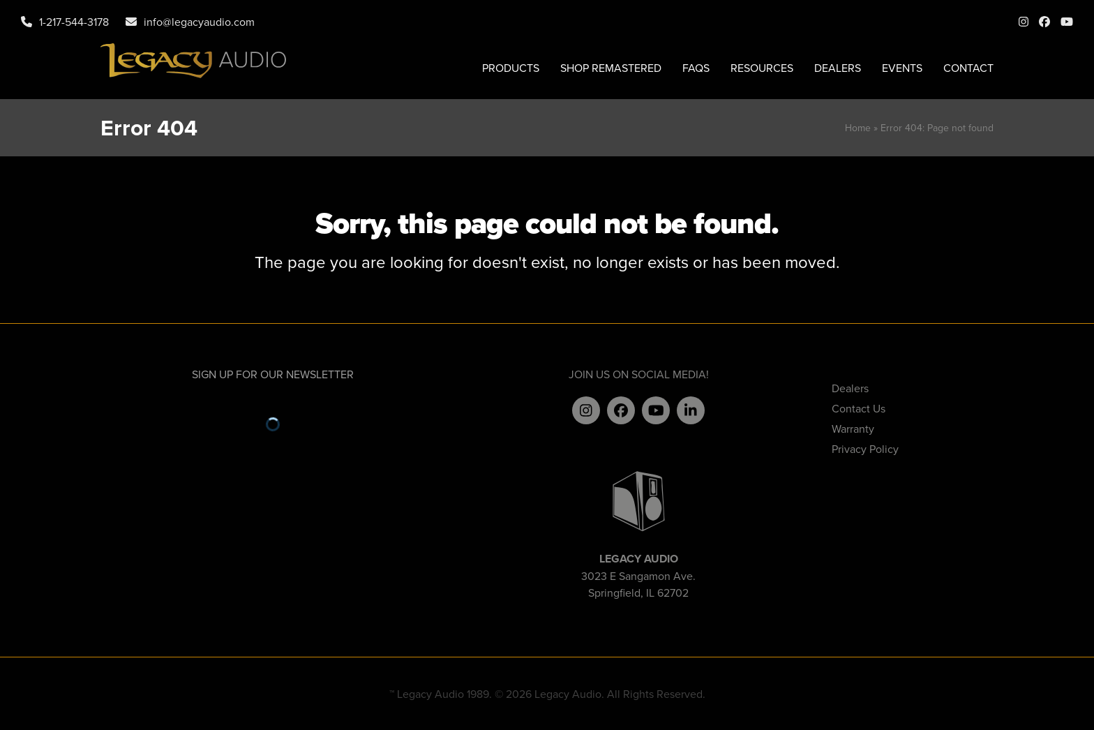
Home (858, 128)
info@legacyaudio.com (199, 21)
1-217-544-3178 (74, 21)
